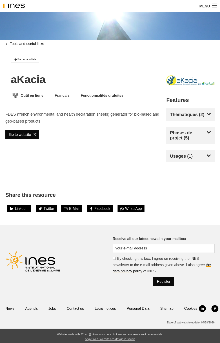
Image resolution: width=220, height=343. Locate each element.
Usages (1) (181, 156)
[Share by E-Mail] (71, 208)
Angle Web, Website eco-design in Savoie (110, 339)
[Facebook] (100, 208)
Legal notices (105, 308)
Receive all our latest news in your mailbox (149, 239)
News (9, 308)
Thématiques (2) (187, 114)
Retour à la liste (25, 59)
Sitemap (166, 308)
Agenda (31, 308)
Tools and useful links (27, 44)
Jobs (52, 308)
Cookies (190, 308)
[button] (214, 6)
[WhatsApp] (131, 208)
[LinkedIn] (19, 208)
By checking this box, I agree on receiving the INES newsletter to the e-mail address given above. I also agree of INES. (162, 265)
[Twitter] (46, 208)
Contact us (75, 308)
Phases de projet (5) (181, 135)
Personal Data (138, 308)
